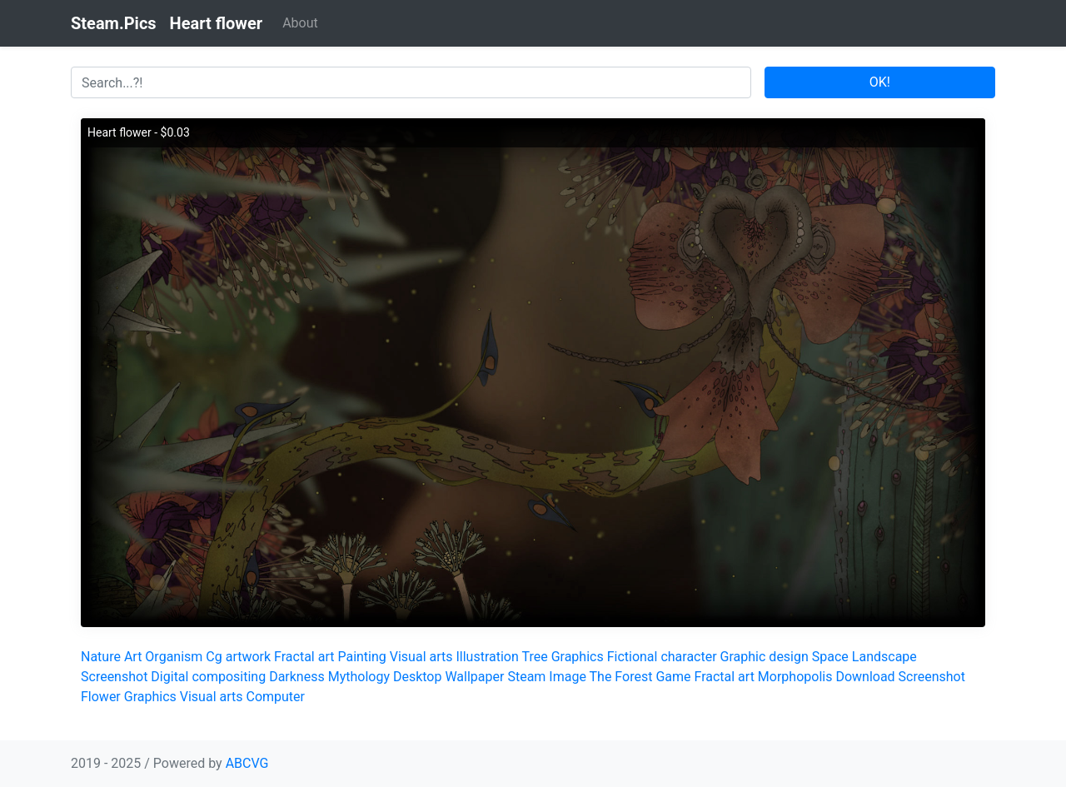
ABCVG (247, 763)
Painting (361, 657)
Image (567, 677)
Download (864, 677)
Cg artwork (238, 657)
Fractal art (304, 657)
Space (830, 657)
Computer (275, 697)
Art (133, 657)
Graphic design (764, 657)
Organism (173, 657)
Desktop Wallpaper (449, 677)
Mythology (359, 677)
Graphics (577, 657)
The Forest (621, 677)
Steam (526, 677)
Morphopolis (795, 677)
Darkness (297, 677)
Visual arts (421, 657)
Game (672, 677)
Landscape (884, 657)
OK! (879, 82)
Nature (101, 657)
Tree (534, 657)
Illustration (487, 657)
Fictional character (662, 657)
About (300, 23)
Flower (101, 697)
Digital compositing (208, 677)
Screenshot (114, 677)
